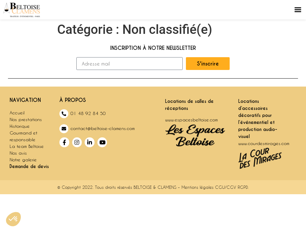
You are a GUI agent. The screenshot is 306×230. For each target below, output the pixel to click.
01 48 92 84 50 (88, 113)
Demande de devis (29, 166)
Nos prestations (26, 119)
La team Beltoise (27, 146)
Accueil (17, 112)
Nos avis (18, 153)
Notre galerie (23, 159)
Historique (20, 126)
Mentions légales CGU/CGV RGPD (214, 187)
